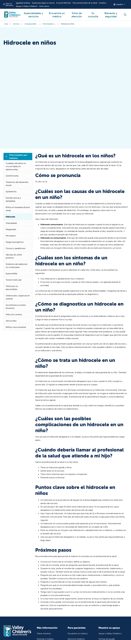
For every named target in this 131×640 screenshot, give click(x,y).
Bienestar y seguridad (111, 13)
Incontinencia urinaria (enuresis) (16, 306)
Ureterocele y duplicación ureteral (18, 297)
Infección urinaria (14, 314)
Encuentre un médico (57, 13)
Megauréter (11, 229)
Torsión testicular (14, 279)
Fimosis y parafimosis (15, 248)
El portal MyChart (63, 3)
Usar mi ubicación (8, 4)
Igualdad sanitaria (23, 3)
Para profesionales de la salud (85, 3)
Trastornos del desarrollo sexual (17, 183)
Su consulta (93, 13)
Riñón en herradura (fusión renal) (18, 209)
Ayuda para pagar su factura (43, 3)
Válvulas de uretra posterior (14, 256)
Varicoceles (11, 320)
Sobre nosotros (44, 633)
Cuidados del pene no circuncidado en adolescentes (16, 166)
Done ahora (44, 6)
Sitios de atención (77, 13)
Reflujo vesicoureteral (16, 327)
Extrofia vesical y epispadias (13, 199)
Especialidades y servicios (33, 13)
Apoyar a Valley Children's (26, 6)
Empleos (102, 3)
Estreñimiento (12, 175)
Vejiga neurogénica (14, 242)
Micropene (11, 235)
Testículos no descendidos (12, 287)
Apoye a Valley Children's (110, 633)
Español (119, 4)
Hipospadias (11, 223)
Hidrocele (10, 216)
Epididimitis (11, 191)
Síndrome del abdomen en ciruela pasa (16, 265)
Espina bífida (11, 273)
